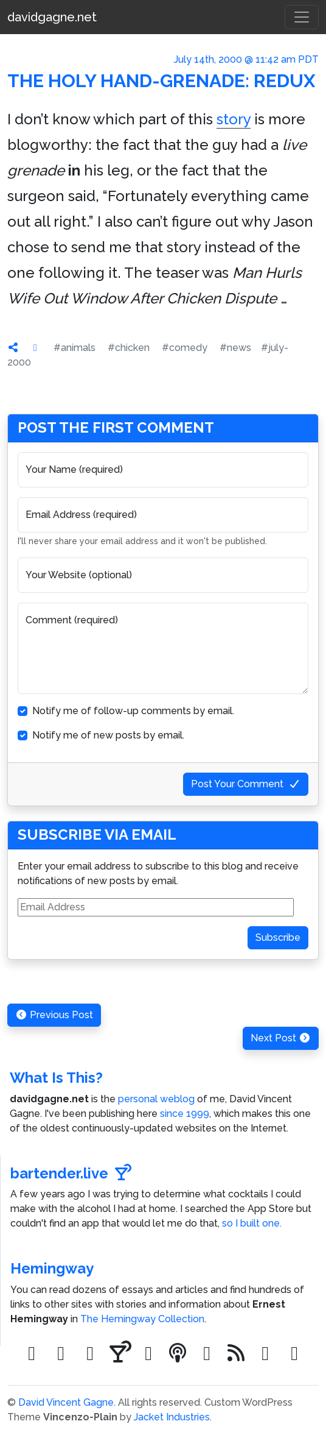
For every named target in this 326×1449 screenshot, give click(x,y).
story (234, 119)
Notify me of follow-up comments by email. (133, 711)
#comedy (184, 347)
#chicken (129, 347)
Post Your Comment (245, 784)
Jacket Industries (172, 1417)
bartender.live (70, 1173)
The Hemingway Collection (142, 1319)
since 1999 (184, 1113)
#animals (74, 347)
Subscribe (277, 937)
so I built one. (252, 1223)
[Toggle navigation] (302, 17)
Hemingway (52, 1268)
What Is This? (56, 1077)
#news (235, 347)
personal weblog (156, 1099)
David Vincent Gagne (66, 1402)
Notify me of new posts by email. (108, 735)
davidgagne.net (52, 17)
